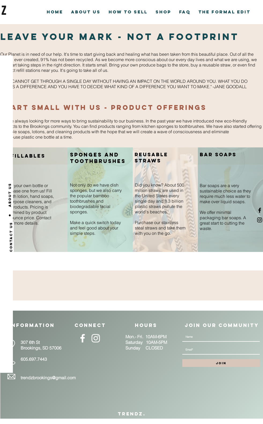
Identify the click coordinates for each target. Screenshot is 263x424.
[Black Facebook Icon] (259, 210)
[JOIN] (221, 363)
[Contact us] (11, 237)
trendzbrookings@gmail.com (48, 377)
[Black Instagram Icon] (259, 220)
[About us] (10, 195)
